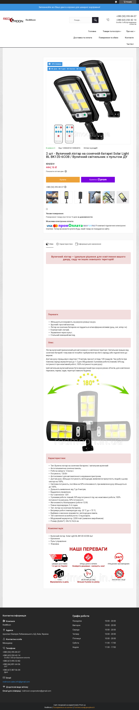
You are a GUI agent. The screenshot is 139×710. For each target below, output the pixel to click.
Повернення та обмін (108, 38)
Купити (63, 180)
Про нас (130, 31)
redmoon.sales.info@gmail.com (16, 682)
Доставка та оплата (82, 38)
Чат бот (130, 44)
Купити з (98, 179)
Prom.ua (82, 705)
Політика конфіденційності (84, 707)
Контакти (129, 38)
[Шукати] (95, 20)
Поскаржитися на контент (63, 707)
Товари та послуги (111, 31)
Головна (92, 31)
